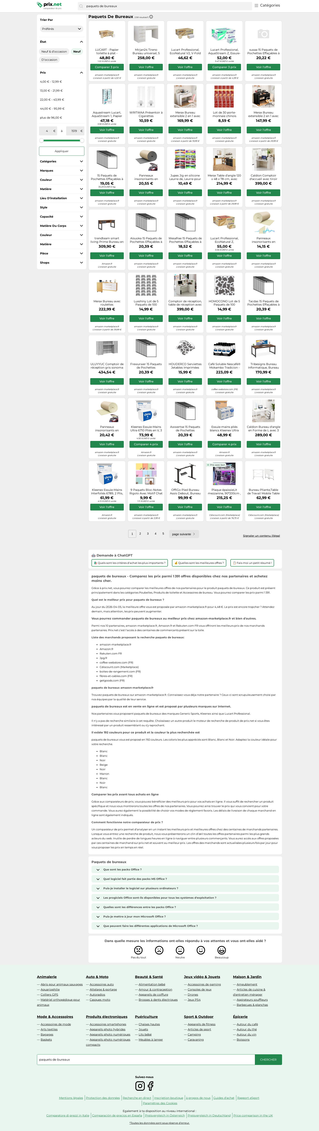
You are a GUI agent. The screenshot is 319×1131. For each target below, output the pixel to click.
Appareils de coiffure (153, 994)
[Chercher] (81, 6)
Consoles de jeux (199, 989)
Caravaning (196, 1039)
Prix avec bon (217, 464)
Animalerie (47, 977)
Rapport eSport (248, 1098)
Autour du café (247, 1024)
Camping (194, 1034)
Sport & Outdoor (198, 1017)
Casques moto (100, 1000)
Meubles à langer (151, 1039)
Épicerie (240, 1017)
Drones (193, 994)
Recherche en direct (137, 1098)
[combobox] (168, 6)
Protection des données (103, 1098)
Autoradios (97, 994)
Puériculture (146, 1017)
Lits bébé (145, 1034)
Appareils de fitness (201, 1024)
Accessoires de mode (56, 1024)
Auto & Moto (97, 977)
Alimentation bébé (152, 984)
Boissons (243, 1039)
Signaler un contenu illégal (261, 535)
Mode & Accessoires (55, 1017)
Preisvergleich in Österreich (165, 1115)
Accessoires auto (102, 984)
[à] (74, 130)
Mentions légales (71, 1098)
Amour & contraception (155, 989)
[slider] (41, 140)
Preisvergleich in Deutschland (209, 1115)
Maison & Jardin (247, 977)
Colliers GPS (49, 994)
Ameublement (247, 984)
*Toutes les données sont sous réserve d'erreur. (159, 1122)
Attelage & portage (103, 989)
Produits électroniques (106, 1017)
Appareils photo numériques (110, 1034)
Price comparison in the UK (253, 1115)
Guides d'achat (223, 1098)
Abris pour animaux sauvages (62, 984)
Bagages (47, 1034)
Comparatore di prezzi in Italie (67, 1115)
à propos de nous (198, 1098)
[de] (47, 130)
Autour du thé (247, 1029)
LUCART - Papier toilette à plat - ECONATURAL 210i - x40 (107, 51)
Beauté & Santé (149, 977)
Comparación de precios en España (117, 1115)
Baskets (46, 1039)
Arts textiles (49, 1029)
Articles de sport (199, 1029)
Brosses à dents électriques (158, 1000)
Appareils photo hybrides (107, 1029)
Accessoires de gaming (204, 984)
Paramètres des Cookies (160, 1103)
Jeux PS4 (194, 1000)
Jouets (143, 1029)
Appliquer (62, 151)
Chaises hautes (149, 1024)
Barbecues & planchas (252, 1005)
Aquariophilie (50, 989)
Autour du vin (246, 1034)
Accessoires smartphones (108, 1024)
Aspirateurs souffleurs (252, 1000)
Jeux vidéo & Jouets (202, 977)
